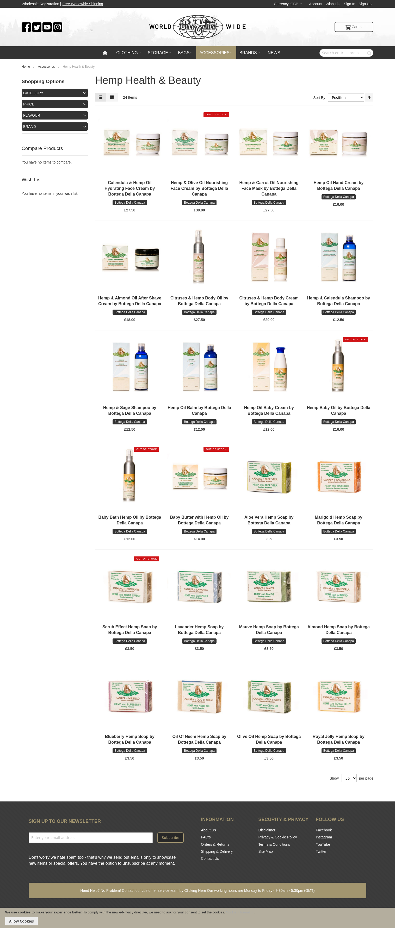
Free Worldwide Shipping (83, 4)
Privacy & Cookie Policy (277, 837)
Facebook (324, 830)
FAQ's (206, 837)
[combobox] (346, 53)
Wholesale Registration (40, 4)
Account (315, 4)
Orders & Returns (215, 844)
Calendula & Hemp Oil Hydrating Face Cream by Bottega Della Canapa (129, 188)
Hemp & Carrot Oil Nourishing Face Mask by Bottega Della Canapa (269, 188)
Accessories (47, 66)
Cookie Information (240, 912)
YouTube (323, 844)
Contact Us (210, 858)
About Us (208, 830)
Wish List (333, 4)
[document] (197, 917)
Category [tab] (33, 93)
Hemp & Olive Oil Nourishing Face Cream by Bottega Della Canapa (199, 188)
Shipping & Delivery (217, 851)
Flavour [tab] (31, 115)
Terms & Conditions (274, 844)
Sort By (319, 97)
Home (26, 66)
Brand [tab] (29, 126)
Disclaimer (266, 830)
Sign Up (365, 4)
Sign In (349, 4)
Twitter (321, 851)
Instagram (324, 837)
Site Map (265, 851)
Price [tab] (28, 104)
